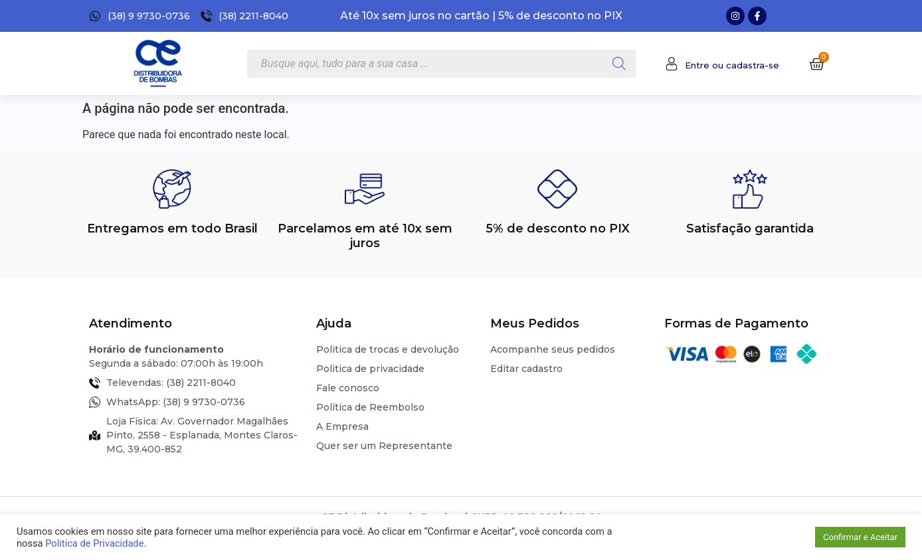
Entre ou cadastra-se (732, 65)
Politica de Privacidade (94, 543)
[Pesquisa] (619, 64)
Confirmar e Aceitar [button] (860, 537)
